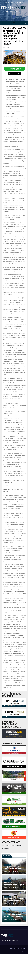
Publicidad (23, 948)
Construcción (7, 864)
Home (11, 948)
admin (15, 871)
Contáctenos (17, 948)
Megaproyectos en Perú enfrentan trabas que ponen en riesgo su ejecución (13, 870)
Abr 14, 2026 (8, 871)
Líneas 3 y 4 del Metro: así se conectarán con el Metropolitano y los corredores (13, 901)
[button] (25, 23)
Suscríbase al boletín (21, 951)
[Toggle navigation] (14, 23)
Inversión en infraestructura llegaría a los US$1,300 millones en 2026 (14, 886)
